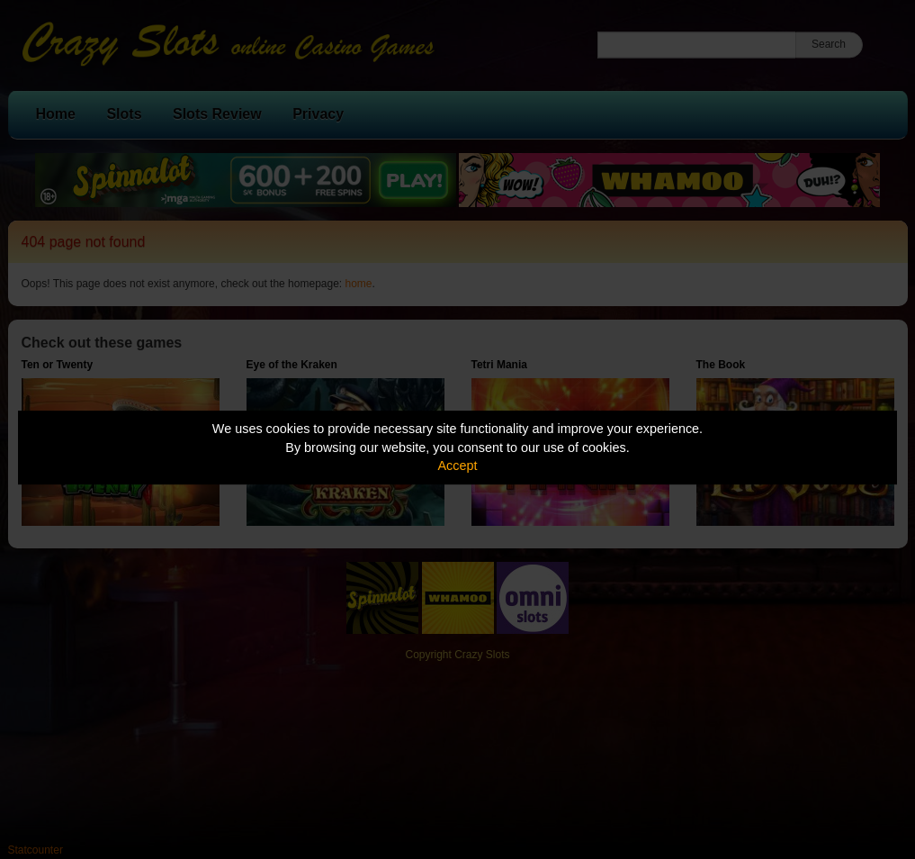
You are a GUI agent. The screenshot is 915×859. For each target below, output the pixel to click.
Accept (458, 465)
